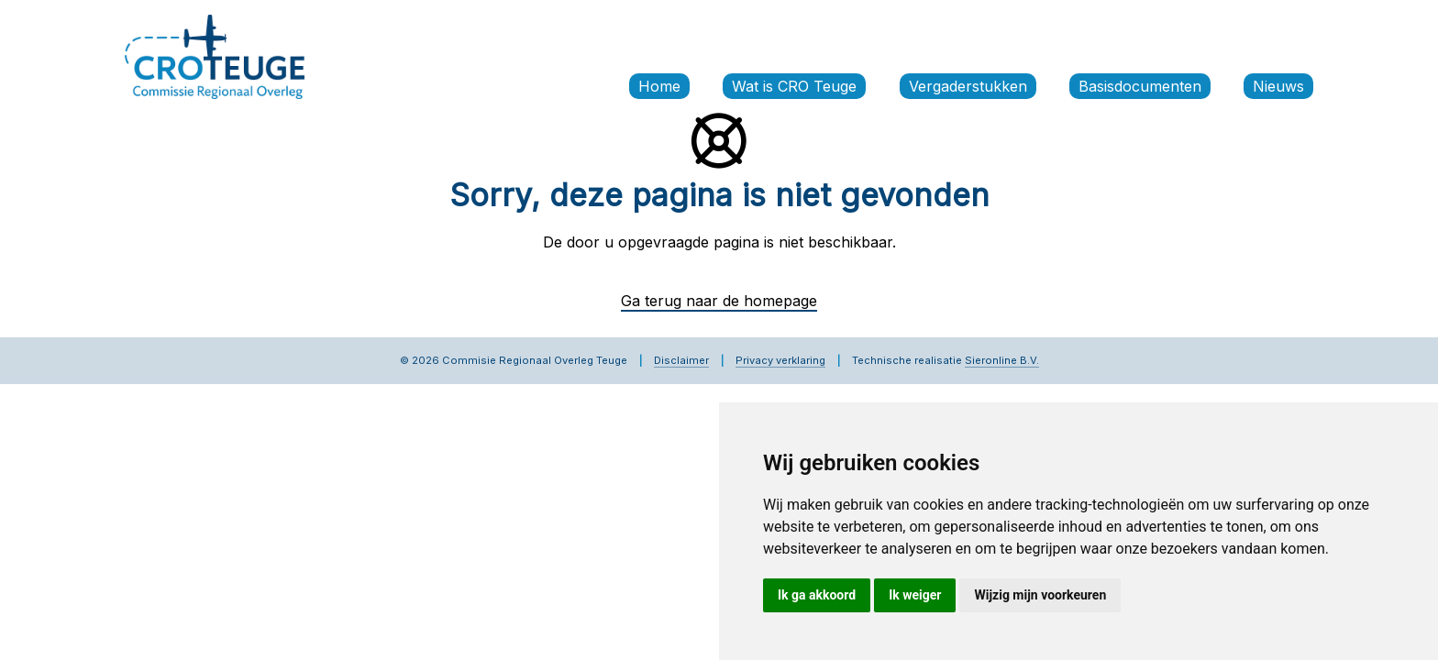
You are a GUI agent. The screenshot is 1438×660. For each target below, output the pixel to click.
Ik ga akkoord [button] (817, 595)
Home (659, 86)
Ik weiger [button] (915, 595)
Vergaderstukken (968, 86)
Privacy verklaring (780, 360)
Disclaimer (681, 360)
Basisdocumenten (1139, 86)
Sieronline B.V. (1002, 360)
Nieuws (1278, 86)
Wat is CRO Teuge (794, 86)
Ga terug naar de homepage (719, 301)
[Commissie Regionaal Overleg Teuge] (214, 55)
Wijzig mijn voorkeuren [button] (1040, 595)
